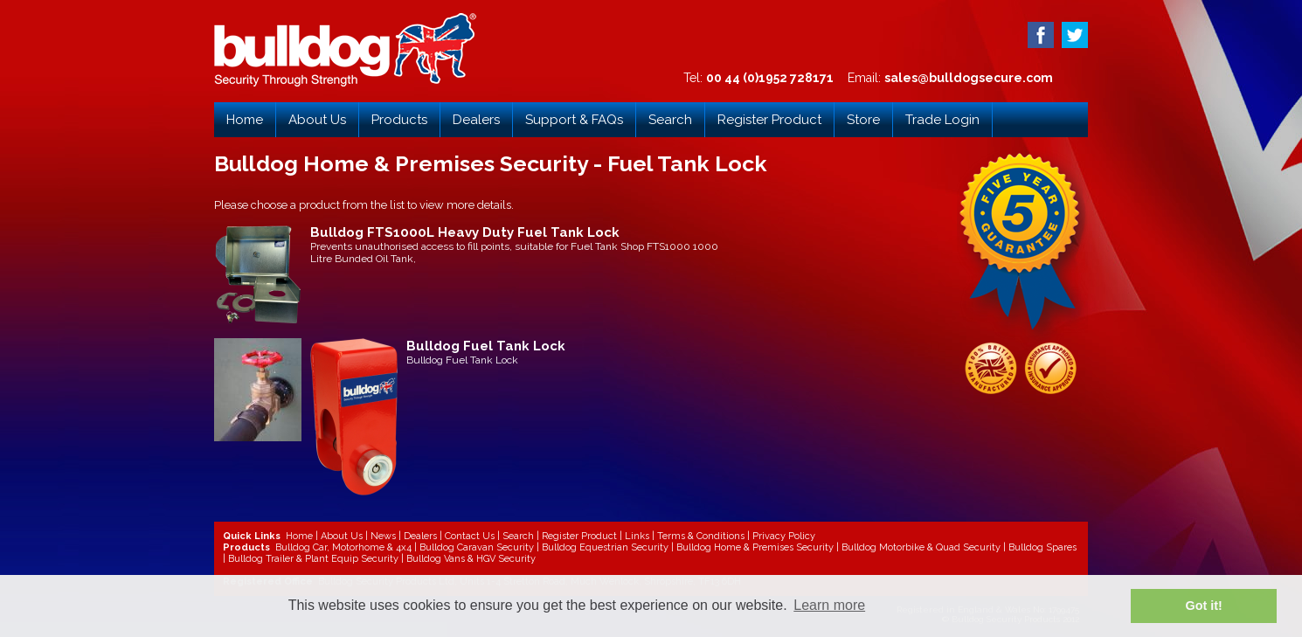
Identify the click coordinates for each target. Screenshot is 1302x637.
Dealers (476, 120)
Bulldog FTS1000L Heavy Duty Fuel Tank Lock (465, 232)
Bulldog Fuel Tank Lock (485, 346)
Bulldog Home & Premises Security (755, 547)
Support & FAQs (574, 120)
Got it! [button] (1204, 606)
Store (863, 120)
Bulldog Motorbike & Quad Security (921, 547)
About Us (317, 120)
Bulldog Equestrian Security (605, 547)
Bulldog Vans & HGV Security (471, 558)
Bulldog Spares (1042, 547)
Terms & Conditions (700, 536)
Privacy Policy (783, 536)
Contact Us (470, 536)
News (383, 536)
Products (399, 120)
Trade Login (942, 120)
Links (637, 536)
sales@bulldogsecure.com (968, 78)
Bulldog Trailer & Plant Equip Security (313, 558)
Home (244, 120)
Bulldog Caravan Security (476, 547)
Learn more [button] (829, 605)
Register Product (769, 120)
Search (670, 120)
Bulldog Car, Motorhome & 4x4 (343, 547)
